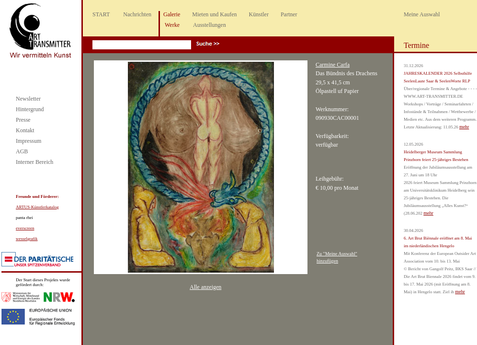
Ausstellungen (209, 25)
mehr (464, 126)
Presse (23, 119)
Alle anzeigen (205, 287)
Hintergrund (30, 109)
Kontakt (25, 130)
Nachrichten (137, 14)
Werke (172, 25)
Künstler (259, 14)
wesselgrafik (26, 238)
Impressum (28, 141)
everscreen (25, 228)
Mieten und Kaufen (214, 14)
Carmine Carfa (333, 64)
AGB (22, 151)
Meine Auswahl (422, 14)
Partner (289, 14)
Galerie (171, 14)
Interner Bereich (34, 162)
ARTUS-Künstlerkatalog (37, 207)
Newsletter (28, 98)
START (101, 14)
